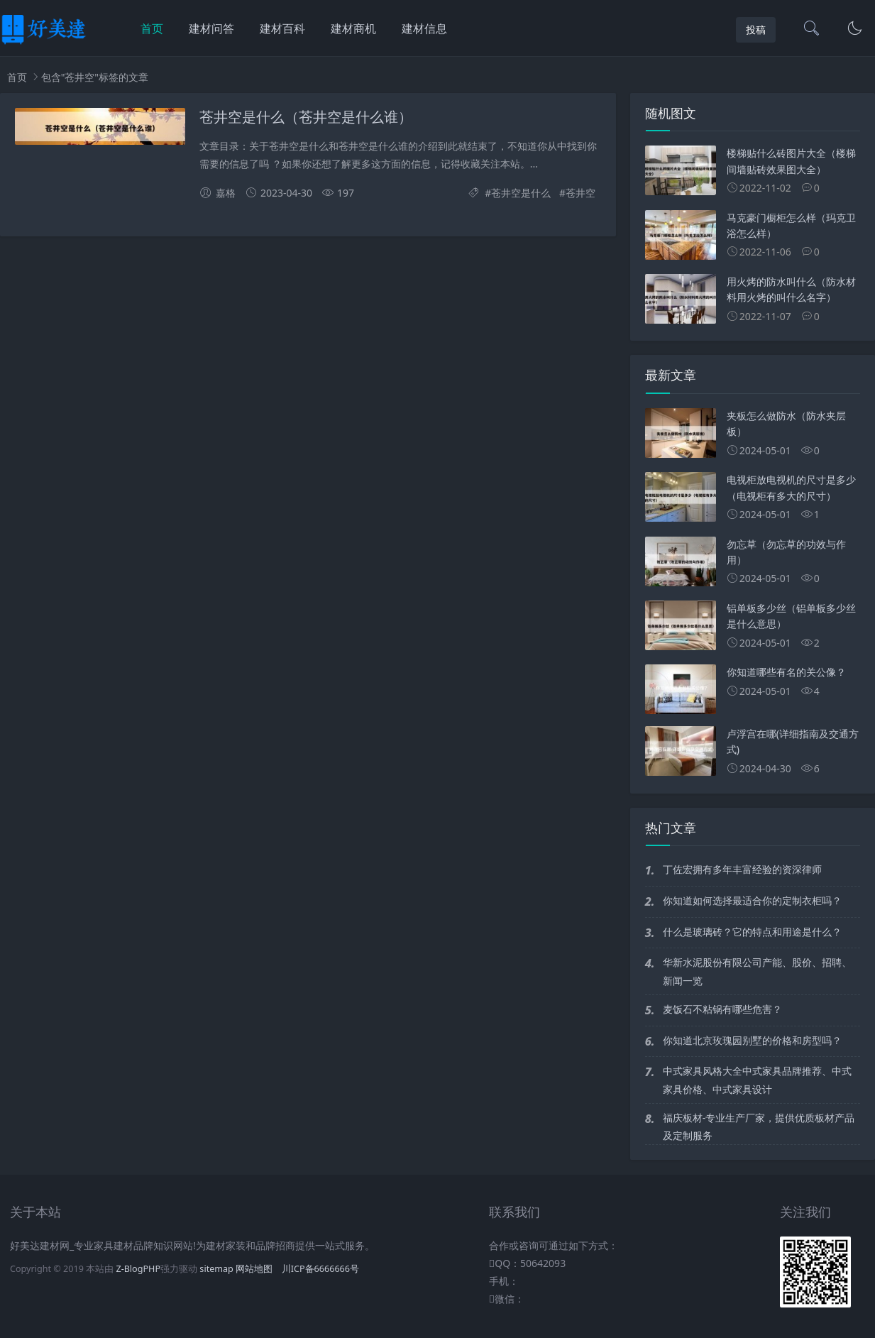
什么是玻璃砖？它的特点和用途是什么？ (752, 931)
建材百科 (282, 28)
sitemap (216, 1269)
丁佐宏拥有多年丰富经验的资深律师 (742, 869)
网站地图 (254, 1269)
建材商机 (353, 28)
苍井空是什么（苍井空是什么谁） (305, 117)
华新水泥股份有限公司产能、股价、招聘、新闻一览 (757, 971)
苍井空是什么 (521, 192)
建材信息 (424, 28)
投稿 (756, 29)
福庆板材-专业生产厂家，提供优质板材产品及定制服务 (759, 1126)
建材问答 (211, 28)
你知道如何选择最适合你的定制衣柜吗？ (752, 900)
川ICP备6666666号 (320, 1269)
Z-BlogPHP (138, 1269)
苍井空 (580, 192)
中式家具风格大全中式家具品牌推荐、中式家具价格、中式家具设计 (757, 1079)
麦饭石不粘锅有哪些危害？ (722, 1009)
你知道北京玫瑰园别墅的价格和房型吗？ (752, 1040)
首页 (152, 28)
